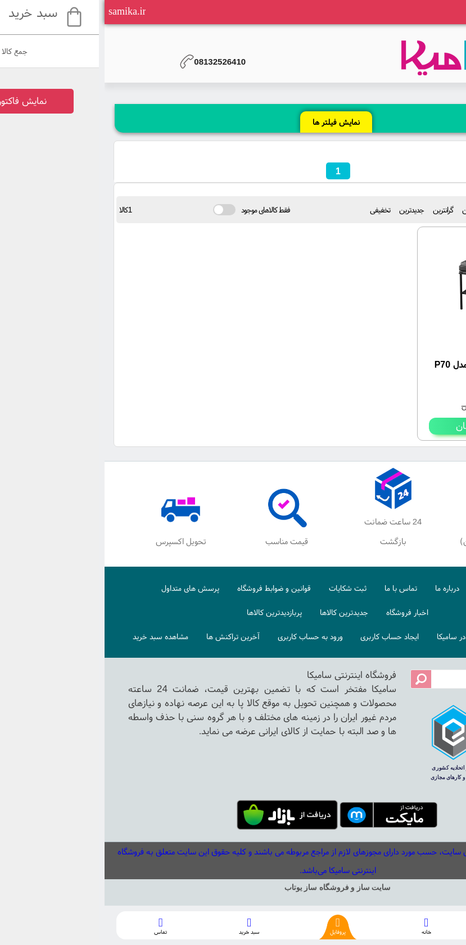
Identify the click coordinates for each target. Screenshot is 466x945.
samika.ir (22, 11)
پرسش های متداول (86, 588)
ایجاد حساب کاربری (285, 636)
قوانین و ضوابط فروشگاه (169, 588)
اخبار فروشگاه (303, 612)
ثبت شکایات (243, 588)
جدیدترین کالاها (239, 612)
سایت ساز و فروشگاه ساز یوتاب (233, 887)
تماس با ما (296, 588)
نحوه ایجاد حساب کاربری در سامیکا (385, 636)
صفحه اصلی (391, 588)
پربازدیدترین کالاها (169, 612)
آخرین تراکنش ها (128, 636)
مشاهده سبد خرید (56, 636)
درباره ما (343, 588)
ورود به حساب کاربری (205, 636)
